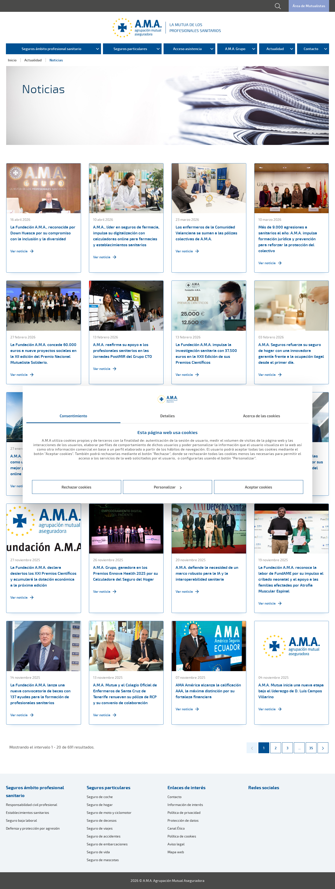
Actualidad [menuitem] (275, 48)
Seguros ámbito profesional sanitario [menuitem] (51, 48)
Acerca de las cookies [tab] (261, 415)
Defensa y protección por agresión (33, 828)
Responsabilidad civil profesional (31, 804)
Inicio (12, 60)
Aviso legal (176, 844)
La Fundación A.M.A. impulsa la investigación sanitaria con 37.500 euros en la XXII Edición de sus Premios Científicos (206, 353)
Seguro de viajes (100, 828)
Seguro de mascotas (103, 859)
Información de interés (185, 804)
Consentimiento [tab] (73, 415)
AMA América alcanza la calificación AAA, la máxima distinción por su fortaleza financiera (208, 690)
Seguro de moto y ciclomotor (109, 812)
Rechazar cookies (76, 487)
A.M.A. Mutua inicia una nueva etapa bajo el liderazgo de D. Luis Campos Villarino (291, 690)
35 (313, 746)
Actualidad (33, 60)
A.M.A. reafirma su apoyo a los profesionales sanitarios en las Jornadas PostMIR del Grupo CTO (122, 350)
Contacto (175, 796)
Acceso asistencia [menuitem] (187, 48)
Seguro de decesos (102, 820)
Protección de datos (183, 820)
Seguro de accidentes (103, 836)
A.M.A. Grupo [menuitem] (235, 48)
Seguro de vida (98, 852)
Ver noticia (22, 251)
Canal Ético (176, 828)
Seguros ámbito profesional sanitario (35, 791)
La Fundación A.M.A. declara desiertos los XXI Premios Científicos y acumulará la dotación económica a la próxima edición (43, 576)
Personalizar (168, 487)
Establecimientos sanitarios (27, 812)
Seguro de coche (100, 796)
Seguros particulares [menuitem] (130, 48)
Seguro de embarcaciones (107, 844)
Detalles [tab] (167, 415)
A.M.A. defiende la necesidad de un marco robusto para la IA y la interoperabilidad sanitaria (207, 573)
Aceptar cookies (258, 487)
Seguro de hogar (100, 804)
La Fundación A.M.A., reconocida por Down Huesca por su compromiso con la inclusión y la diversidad (42, 233)
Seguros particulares (108, 787)
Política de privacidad (184, 812)
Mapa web (176, 852)
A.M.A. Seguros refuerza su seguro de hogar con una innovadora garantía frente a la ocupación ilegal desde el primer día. (291, 353)
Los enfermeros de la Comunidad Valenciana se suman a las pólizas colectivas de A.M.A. (206, 233)
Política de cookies (182, 836)
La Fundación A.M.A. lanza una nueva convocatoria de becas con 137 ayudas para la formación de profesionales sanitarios (40, 693)
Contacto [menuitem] (311, 48)
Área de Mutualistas (309, 5)
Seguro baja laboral (21, 820)
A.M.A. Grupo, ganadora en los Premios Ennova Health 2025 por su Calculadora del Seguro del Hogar (125, 573)
